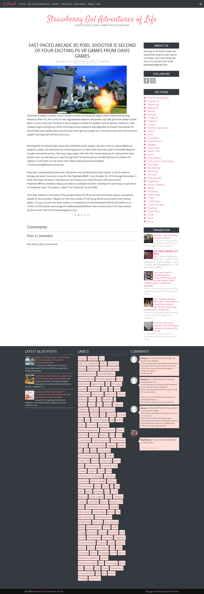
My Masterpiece (103, 517)
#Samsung (153, 101)
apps (104, 389)
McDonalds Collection (97, 506)
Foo (112, 435)
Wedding (152, 207)
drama (119, 419)
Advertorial (80, 61)
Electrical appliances (158, 127)
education (104, 425)
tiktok (122, 563)
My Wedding (154, 167)
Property (101, 542)
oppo (114, 527)
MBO (81, 506)
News (81, 527)
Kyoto (108, 496)
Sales (119, 547)
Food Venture (155, 141)
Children (94, 409)
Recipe (151, 187)
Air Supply (116, 383)
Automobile (84, 394)
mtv (118, 511)
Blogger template (154, 591)
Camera (82, 404)
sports (122, 552)
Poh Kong (107, 537)
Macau (104, 501)
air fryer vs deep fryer (149, 448)
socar (113, 552)
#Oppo (82, 368)
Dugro (82, 425)
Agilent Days (98, 383)
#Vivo (119, 378)
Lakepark (118, 496)
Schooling (83, 552)
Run (112, 547)
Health (110, 455)
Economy (91, 425)
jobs (107, 491)
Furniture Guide (97, 445)
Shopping (153, 191)
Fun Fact (83, 445)
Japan (89, 491)
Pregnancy (153, 181)
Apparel (82, 389)
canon (92, 404)
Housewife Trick (109, 465)
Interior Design (98, 481)
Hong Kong (105, 460)
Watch (112, 573)
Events (55, 3)
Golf (86, 450)
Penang (102, 532)
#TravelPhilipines (106, 373)
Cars (99, 404)
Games (92, 61)
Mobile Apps (99, 511)
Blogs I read (94, 3)
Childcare (152, 121)
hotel (81, 465)
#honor (82, 358)
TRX (98, 573)
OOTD (107, 527)
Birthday (152, 114)
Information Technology (160, 161)
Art (110, 389)
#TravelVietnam (86, 378)
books (92, 399)
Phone (82, 537)
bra (99, 399)
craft (81, 419)
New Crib (97, 522)
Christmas (83, 414)
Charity (107, 404)
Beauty (151, 111)
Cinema (94, 414)
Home (22, 3)
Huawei (82, 471)
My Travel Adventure (38, 3)
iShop (151, 221)
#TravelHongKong (110, 368)
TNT (81, 568)
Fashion (94, 435)
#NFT (103, 363)
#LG (102, 358)
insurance (83, 481)
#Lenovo (92, 358)
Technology (154, 194)
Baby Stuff (153, 107)
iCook (151, 214)
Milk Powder (85, 511)
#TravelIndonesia (87, 373)
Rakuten (120, 542)
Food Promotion (101, 440)
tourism (89, 568)
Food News (153, 137)
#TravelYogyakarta (105, 378)
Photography (154, 177)
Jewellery (98, 491)
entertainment (108, 430)
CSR (87, 419)
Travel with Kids (156, 204)
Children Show (107, 409)
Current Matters (100, 419)
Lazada (82, 501)
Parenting (66, 3)
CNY (102, 414)
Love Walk (153, 164)
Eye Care (83, 435)
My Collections (86, 517)
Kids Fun (83, 496)
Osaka (82, 532)
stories (104, 558)
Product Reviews (156, 184)
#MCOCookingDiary (158, 97)
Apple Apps (94, 389)
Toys (97, 568)
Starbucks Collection (89, 558)
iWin (117, 486)
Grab (93, 450)
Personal (152, 174)
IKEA (108, 471)
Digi (112, 419)
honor (117, 460)
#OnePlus (113, 363)
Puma (111, 542)
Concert (152, 124)
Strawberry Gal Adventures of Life (102, 19)
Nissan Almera (94, 527)
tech (101, 563)
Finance (104, 435)
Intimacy (112, 481)
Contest (121, 414)
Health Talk (154, 151)
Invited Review (86, 486)
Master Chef (116, 501)
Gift (80, 450)
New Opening (111, 522)
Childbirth (153, 117)
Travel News (154, 201)
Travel (151, 197)
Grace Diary (80, 3)
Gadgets (152, 144)
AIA (108, 383)
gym (102, 455)
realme (82, 547)
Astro (117, 389)
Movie (111, 511)
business (107, 399)
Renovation (102, 547)
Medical (114, 506)
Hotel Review (154, 157)
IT (112, 486)
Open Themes (172, 591)
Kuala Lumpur (96, 496)
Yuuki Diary (154, 211)
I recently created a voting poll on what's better (158, 441)
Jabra (81, 491)
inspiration (110, 476)
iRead (150, 218)
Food (150, 134)
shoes (93, 552)
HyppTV (92, 471)
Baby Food (97, 394)
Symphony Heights (88, 563)
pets (122, 532)
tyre (104, 573)
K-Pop (114, 491)
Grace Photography (88, 455)
